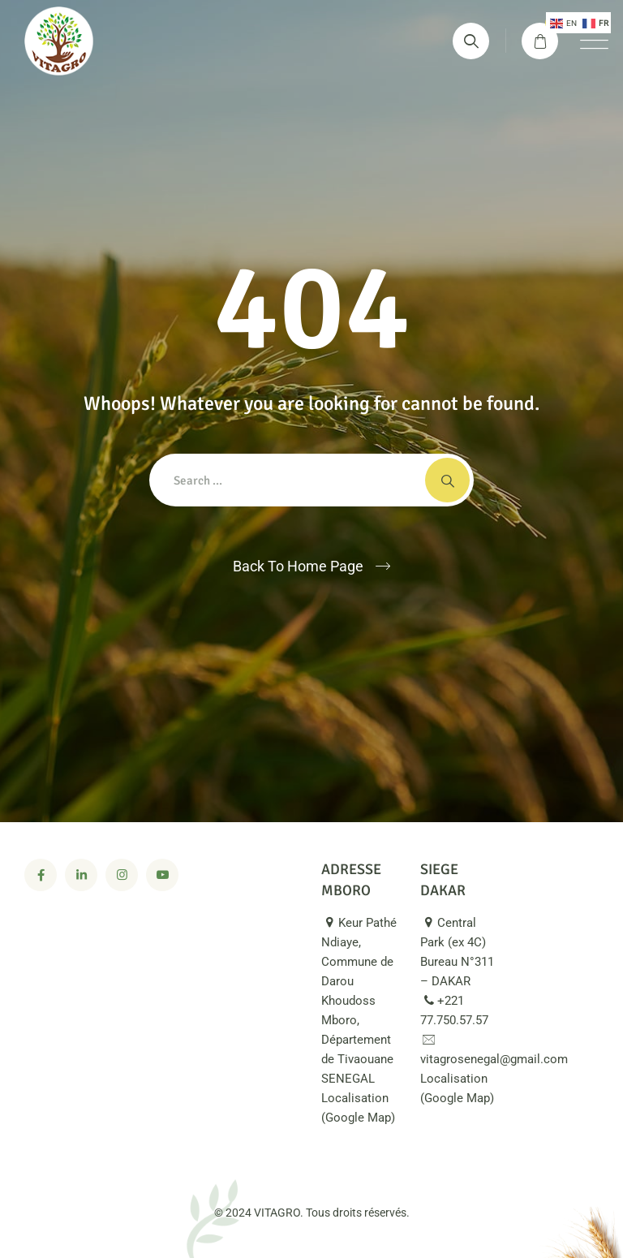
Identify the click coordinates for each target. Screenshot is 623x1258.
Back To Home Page (298, 566)
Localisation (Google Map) (358, 1116)
